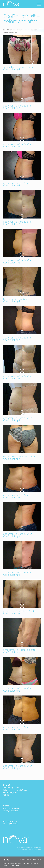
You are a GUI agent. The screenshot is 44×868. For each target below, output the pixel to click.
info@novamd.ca (11, 811)
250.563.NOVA (10, 808)
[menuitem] (38, 4)
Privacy (34, 859)
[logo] (18, 4)
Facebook (34, 847)
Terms (39, 859)
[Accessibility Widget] (5, 862)
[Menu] (38, 4)
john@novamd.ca (11, 824)
